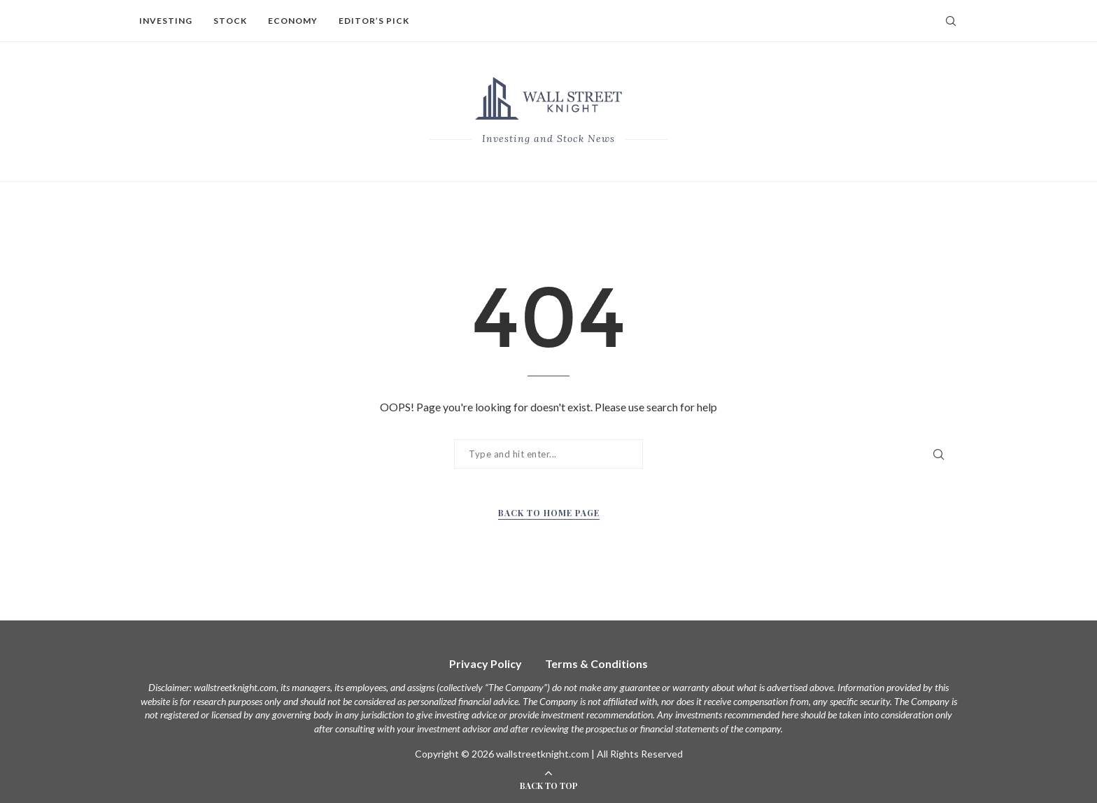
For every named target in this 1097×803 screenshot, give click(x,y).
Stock (230, 20)
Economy (293, 20)
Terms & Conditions (596, 663)
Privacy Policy (485, 663)
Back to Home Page (549, 512)
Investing (165, 20)
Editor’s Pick (374, 20)
